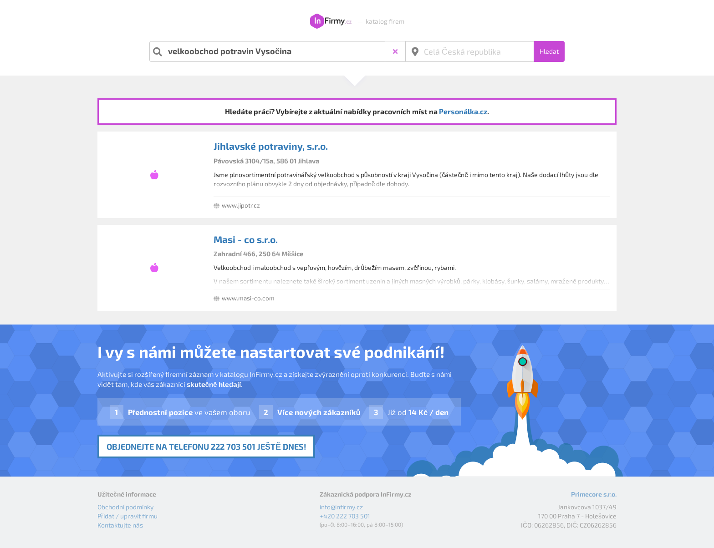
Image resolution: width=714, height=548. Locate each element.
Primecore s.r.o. (594, 494)
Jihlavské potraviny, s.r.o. (271, 146)
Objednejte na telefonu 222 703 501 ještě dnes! (206, 446)
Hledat (549, 51)
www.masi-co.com (248, 298)
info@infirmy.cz (341, 507)
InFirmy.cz (331, 21)
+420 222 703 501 (345, 516)
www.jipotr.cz (241, 205)
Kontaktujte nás (120, 525)
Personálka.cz (463, 111)
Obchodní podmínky (125, 507)
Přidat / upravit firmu (127, 516)
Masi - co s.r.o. (246, 239)
